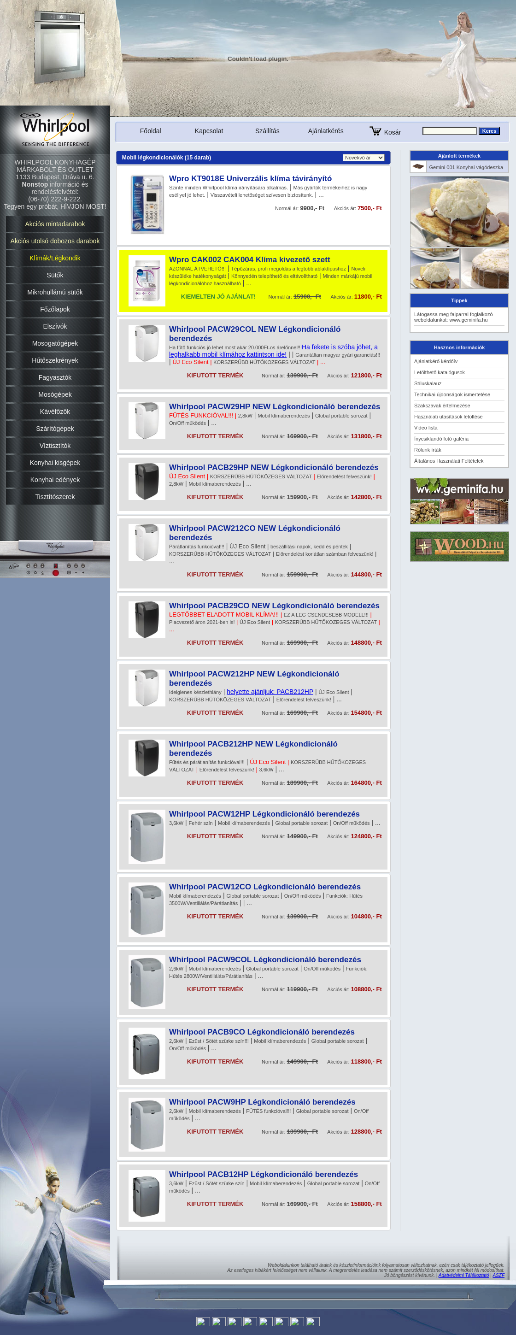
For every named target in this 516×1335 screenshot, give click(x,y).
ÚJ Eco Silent (255, 622)
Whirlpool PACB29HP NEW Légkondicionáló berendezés (274, 467)
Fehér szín (201, 823)
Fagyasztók (55, 377)
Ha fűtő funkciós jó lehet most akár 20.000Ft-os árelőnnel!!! (235, 347)
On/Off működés (187, 423)
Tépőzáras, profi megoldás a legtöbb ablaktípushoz (288, 268)
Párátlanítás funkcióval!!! (196, 546)
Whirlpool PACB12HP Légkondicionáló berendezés (263, 1174)
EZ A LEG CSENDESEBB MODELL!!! (326, 615)
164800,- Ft (366, 782)
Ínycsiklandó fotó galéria (441, 438)
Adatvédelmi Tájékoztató (464, 1275)
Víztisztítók (55, 445)
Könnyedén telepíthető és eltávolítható (274, 276)
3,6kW (266, 769)
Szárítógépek (55, 428)
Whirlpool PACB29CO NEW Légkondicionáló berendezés (274, 605)
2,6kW (176, 968)
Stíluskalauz (427, 383)
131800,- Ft (366, 436)
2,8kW (245, 415)
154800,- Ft (366, 712)
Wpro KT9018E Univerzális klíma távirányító (250, 178)
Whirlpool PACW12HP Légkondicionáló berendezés (264, 814)
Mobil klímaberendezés (284, 415)
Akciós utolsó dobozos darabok (55, 241)
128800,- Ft (366, 1131)
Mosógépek (54, 394)
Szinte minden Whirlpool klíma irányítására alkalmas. (228, 187)
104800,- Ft (366, 916)
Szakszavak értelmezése (442, 405)
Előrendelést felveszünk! (344, 476)
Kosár (384, 132)
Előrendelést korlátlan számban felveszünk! (325, 554)
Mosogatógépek (55, 343)
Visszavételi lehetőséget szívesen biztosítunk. (262, 195)
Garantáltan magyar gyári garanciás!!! (337, 355)
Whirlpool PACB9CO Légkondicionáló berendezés (262, 1032)
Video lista (426, 427)
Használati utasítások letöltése (448, 416)
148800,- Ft (366, 642)
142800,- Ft (366, 497)
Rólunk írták (427, 450)
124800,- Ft (366, 836)
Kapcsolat (209, 131)
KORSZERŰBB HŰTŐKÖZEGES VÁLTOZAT (264, 362)
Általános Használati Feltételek (448, 461)
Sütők (55, 275)
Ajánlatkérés (326, 131)
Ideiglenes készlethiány (195, 692)
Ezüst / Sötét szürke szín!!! (219, 1041)
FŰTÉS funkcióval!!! (268, 1111)
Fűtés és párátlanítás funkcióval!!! (207, 762)
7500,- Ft (370, 208)
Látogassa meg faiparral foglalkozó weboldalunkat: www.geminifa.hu (453, 317)
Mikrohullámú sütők (55, 292)
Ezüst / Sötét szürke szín (217, 1183)
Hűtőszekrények (55, 360)
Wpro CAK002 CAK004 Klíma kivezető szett (249, 259)
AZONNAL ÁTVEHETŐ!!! (197, 268)
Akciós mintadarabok (55, 224)
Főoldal (150, 131)
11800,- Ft (368, 296)
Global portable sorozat (341, 415)
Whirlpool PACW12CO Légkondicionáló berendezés (265, 886)
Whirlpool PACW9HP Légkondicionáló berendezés (262, 1102)
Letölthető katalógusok (439, 372)
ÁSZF (498, 1275)
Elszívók (55, 326)
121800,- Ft (366, 375)
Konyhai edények (55, 479)
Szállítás (267, 131)
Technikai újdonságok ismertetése (452, 394)
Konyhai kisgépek (55, 462)
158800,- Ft (366, 1203)
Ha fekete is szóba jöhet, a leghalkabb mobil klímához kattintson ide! (273, 350)
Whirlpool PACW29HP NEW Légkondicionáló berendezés (274, 406)
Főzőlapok (55, 309)
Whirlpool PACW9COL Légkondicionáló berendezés (265, 959)
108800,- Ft (366, 989)
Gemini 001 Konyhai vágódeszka (466, 167)
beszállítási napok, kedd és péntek (309, 546)
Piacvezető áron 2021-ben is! (202, 622)
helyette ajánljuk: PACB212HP (270, 691)
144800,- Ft (366, 574)
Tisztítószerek (55, 496)
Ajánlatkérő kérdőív (435, 361)
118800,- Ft (366, 1061)
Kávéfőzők (55, 411)
